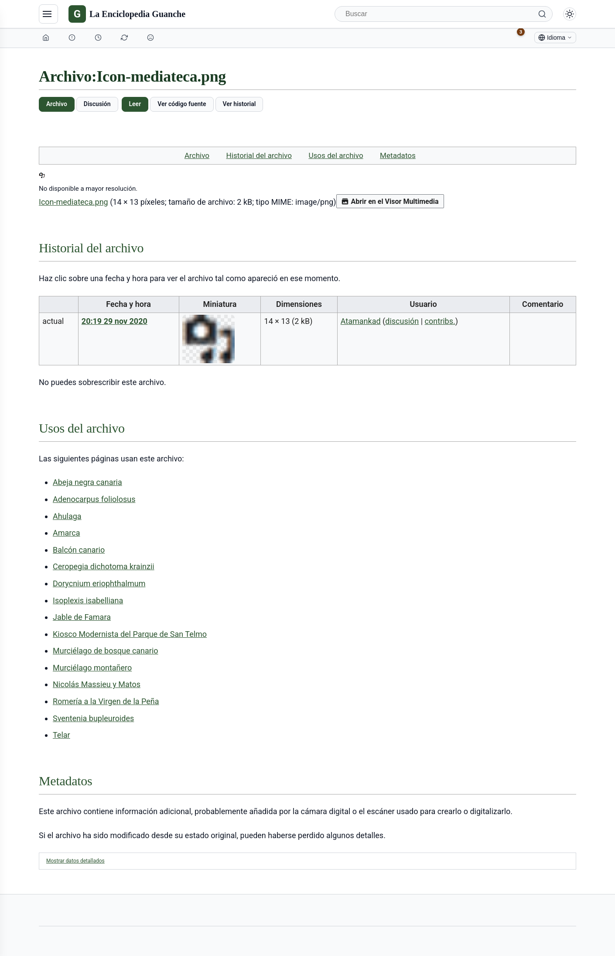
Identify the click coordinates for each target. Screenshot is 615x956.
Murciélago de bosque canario (105, 650)
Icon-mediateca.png (73, 201)
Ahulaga (67, 516)
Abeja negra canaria (87, 482)
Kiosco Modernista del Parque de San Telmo (130, 634)
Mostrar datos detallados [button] (75, 861)
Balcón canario (79, 549)
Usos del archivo (335, 155)
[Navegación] (48, 14)
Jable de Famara (82, 617)
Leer (135, 103)
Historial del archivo (259, 155)
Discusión (97, 103)
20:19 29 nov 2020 (114, 321)
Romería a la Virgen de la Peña (106, 701)
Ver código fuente (181, 103)
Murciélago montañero (92, 667)
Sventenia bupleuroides (93, 718)
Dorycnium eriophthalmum (99, 583)
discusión (402, 321)
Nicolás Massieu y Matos (96, 684)
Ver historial (239, 103)
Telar (61, 734)
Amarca (66, 532)
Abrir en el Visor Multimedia (390, 201)
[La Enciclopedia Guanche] (126, 14)
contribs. (440, 321)
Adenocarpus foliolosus (94, 499)
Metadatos (398, 155)
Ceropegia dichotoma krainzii (103, 566)
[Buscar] (444, 14)
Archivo (56, 103)
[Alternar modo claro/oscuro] (569, 14)
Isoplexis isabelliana (88, 600)
